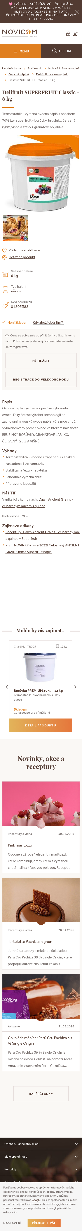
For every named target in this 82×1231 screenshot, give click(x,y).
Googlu (36, 1200)
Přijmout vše (44, 1223)
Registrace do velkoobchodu (41, 379)
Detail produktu (40, 725)
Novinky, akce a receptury (41, 762)
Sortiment (34, 68)
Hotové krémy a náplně (64, 68)
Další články (41, 1094)
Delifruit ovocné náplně (52, 74)
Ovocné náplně (19, 74)
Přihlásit (41, 361)
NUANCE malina (39, 8)
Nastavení (12, 1223)
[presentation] (6, 686)
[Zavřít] (77, 12)
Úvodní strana (11, 68)
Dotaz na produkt (22, 257)
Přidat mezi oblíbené (24, 250)
